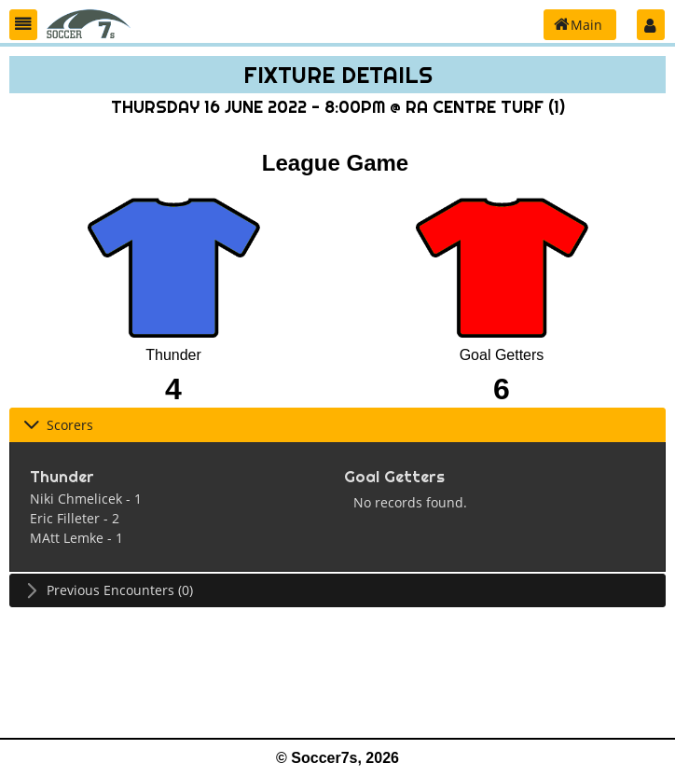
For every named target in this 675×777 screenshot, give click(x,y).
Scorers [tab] (58, 425)
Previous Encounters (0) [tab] (108, 590)
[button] (23, 24)
